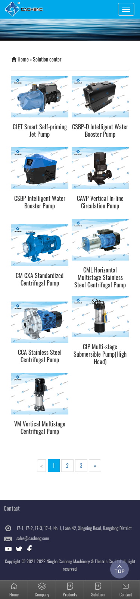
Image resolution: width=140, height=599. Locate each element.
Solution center (47, 59)
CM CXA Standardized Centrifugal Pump (39, 279)
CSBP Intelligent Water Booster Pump (39, 202)
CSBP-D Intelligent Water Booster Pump (100, 130)
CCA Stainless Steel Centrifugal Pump (40, 356)
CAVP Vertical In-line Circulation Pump (100, 202)
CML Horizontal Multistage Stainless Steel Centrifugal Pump (100, 277)
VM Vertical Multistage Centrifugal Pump (39, 427)
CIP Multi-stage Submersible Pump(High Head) (100, 354)
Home (23, 59)
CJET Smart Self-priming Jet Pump (40, 130)
